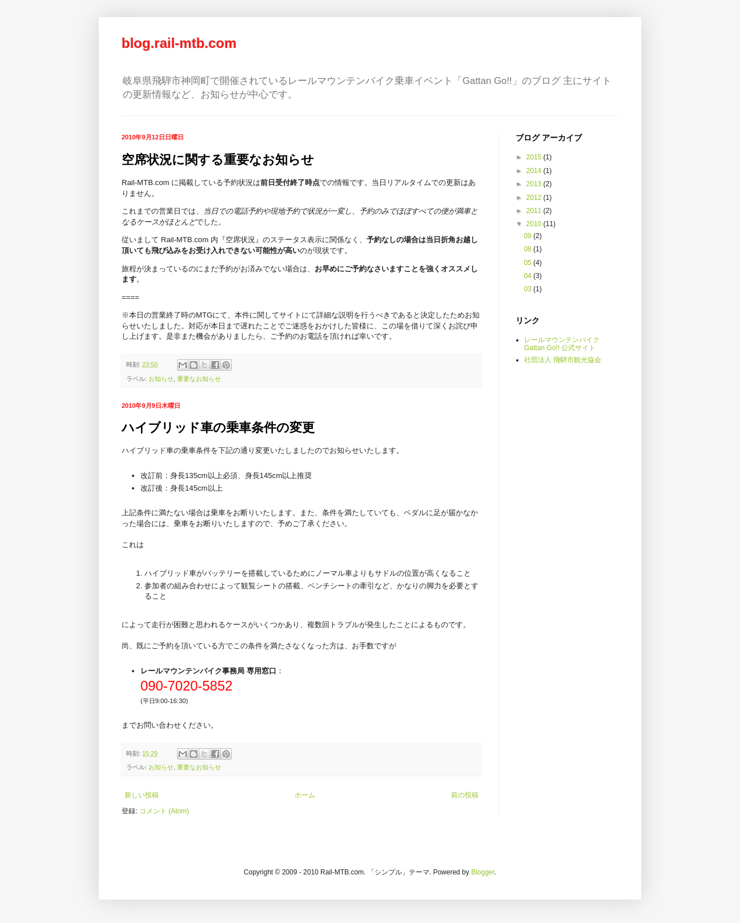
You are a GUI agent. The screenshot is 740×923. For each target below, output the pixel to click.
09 (528, 236)
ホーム (305, 795)
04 (528, 276)
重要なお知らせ (199, 378)
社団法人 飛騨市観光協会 (562, 360)
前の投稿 (464, 795)
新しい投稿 (141, 795)
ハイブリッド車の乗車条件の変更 (218, 427)
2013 (535, 184)
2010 (535, 224)
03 (528, 289)
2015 (535, 157)
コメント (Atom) (164, 811)
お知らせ (161, 378)
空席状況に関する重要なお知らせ (218, 160)
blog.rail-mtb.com (179, 43)
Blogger (482, 872)
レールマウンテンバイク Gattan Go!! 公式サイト (562, 344)
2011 (535, 211)
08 (528, 249)
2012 (535, 198)
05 (528, 263)
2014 (535, 171)
